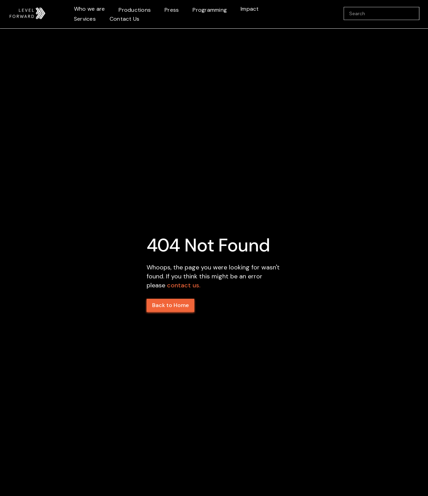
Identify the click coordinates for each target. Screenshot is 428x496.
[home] (27, 13)
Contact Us (125, 18)
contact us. (184, 285)
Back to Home (170, 305)
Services (85, 18)
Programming (210, 9)
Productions (135, 9)
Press (172, 9)
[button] (89, 9)
